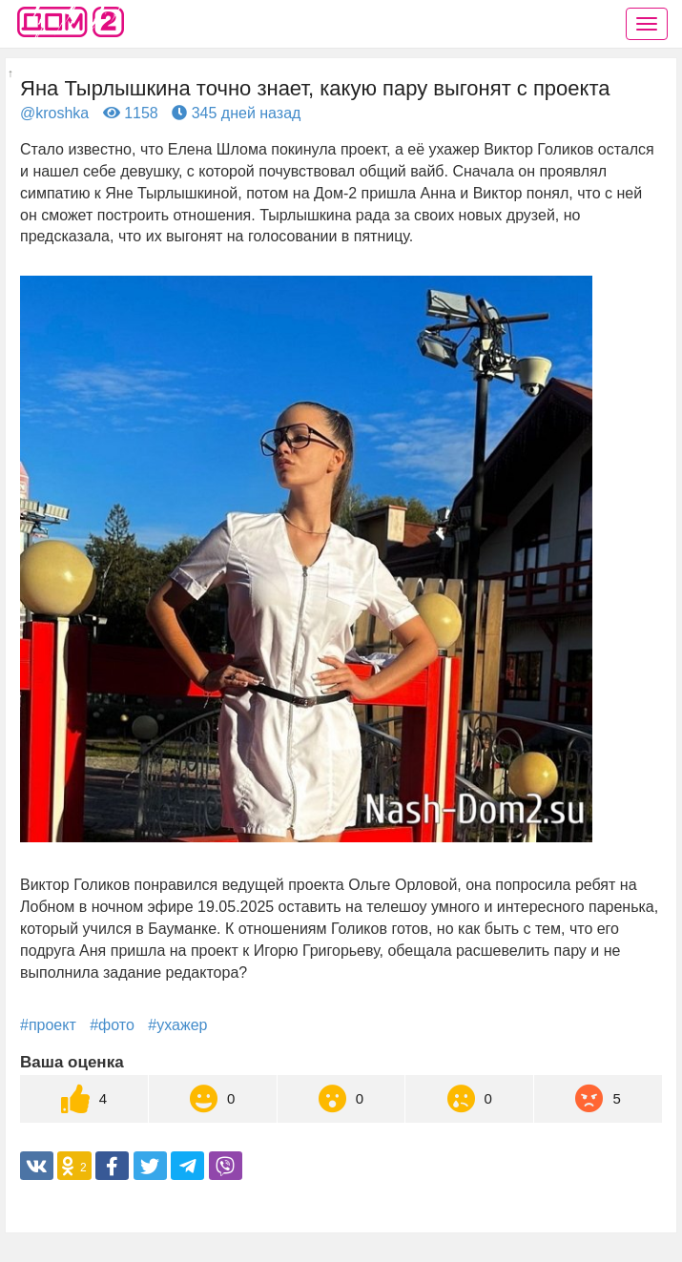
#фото (112, 1025)
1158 (130, 113)
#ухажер (177, 1025)
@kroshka (54, 113)
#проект (48, 1025)
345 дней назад (236, 113)
